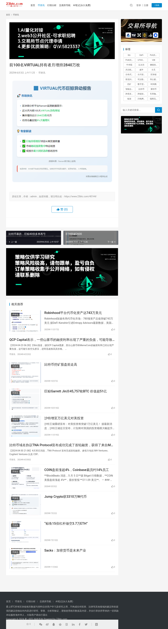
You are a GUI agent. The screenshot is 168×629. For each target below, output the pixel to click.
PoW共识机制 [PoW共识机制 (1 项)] (130, 60)
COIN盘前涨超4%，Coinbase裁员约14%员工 (76, 476)
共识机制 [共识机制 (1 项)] (129, 70)
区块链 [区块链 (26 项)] (154, 74)
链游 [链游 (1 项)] (129, 99)
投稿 (156, 5)
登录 (138, 5)
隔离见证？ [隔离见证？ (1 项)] (154, 99)
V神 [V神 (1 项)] (153, 60)
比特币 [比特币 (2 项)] (141, 89)
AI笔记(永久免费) (83, 5)
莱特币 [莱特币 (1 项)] (154, 89)
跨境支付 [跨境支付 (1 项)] (129, 94)
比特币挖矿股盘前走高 (60, 367)
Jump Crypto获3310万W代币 (65, 504)
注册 (146, 5)
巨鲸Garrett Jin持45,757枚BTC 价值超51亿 (75, 395)
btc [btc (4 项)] (129, 55)
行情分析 (53, 5)
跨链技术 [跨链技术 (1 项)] (142, 94)
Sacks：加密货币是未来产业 (65, 560)
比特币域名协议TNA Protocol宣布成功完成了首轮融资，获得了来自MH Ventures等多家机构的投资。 (61, 450)
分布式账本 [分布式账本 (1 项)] (130, 74)
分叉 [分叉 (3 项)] (154, 70)
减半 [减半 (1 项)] (141, 70)
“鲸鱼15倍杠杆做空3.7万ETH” (66, 532)
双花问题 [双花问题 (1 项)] (129, 79)
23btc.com (61, 619)
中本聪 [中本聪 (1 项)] (129, 65)
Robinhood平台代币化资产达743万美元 (73, 313)
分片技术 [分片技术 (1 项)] (142, 74)
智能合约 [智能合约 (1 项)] (129, 89)
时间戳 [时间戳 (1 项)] (154, 84)
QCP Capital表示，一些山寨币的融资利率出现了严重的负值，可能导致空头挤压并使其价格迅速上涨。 (60, 341)
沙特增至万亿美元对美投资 (64, 423)
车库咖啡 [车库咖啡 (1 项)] (154, 94)
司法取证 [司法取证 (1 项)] (142, 79)
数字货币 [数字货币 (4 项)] (142, 84)
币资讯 (42, 5)
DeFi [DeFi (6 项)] (141, 55)
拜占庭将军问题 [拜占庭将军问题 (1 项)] (154, 79)
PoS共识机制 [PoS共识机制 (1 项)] (154, 55)
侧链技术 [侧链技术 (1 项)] (154, 65)
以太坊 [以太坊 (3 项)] (141, 65)
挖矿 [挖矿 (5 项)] (129, 84)
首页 (34, 5)
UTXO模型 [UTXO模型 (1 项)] (142, 60)
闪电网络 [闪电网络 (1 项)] (142, 99)
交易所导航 (66, 5)
